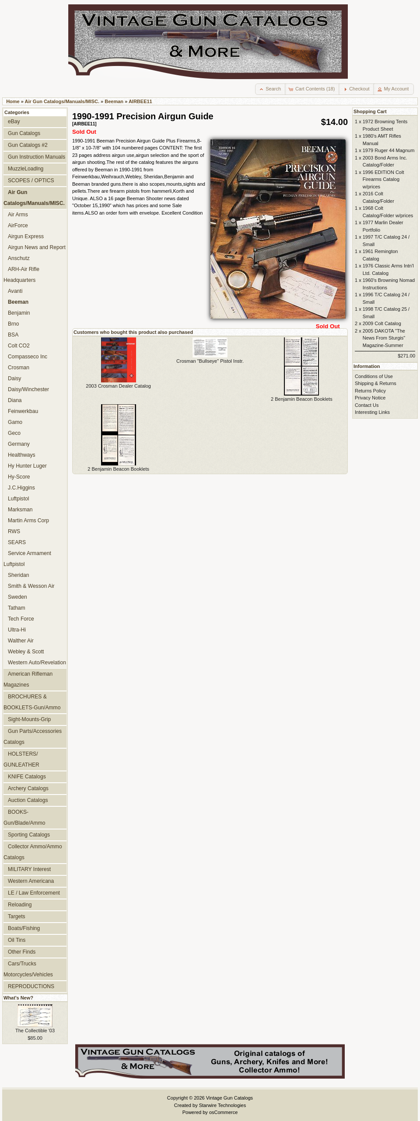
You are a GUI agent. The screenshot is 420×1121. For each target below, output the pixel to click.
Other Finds (21, 952)
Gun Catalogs (24, 133)
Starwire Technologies (222, 1105)
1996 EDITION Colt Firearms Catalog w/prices (383, 179)
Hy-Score (19, 477)
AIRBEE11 (140, 101)
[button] (270, 89)
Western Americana (31, 881)
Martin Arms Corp (28, 520)
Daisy (14, 378)
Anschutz (19, 258)
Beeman (114, 101)
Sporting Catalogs (29, 835)
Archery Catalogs (28, 788)
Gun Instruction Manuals (36, 157)
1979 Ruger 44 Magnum (389, 150)
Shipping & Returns (375, 383)
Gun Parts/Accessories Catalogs (33, 736)
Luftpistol (18, 499)
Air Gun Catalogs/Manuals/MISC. (62, 101)
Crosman (18, 367)
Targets (16, 916)
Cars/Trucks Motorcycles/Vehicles (28, 969)
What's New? (18, 997)
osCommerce (223, 1112)
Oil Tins (16, 940)
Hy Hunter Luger (27, 466)
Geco (14, 433)
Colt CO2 (19, 346)
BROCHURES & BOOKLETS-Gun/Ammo (32, 702)
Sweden (17, 597)
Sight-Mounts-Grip (29, 719)
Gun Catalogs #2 (28, 145)
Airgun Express (26, 236)
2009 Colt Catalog (382, 323)
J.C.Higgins (21, 488)
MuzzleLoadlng (25, 169)
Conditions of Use (374, 376)
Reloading (20, 905)
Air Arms (18, 215)
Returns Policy (370, 390)
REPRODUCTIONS (31, 986)
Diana (15, 400)
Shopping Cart (370, 111)
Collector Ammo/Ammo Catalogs (33, 852)
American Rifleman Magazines (28, 679)
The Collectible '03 (35, 1030)
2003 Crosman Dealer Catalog (118, 386)
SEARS (17, 542)
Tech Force (21, 619)
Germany (19, 444)
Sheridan (18, 575)
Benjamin (19, 313)
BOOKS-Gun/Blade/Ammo (24, 817)
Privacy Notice (370, 397)
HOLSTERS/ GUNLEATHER (21, 759)
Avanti (15, 291)
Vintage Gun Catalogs (229, 1097)
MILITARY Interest (29, 869)
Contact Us (366, 405)
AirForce (18, 225)
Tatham (16, 608)
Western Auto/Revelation (37, 662)
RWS (14, 531)
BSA (13, 335)
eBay (14, 121)
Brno (13, 324)
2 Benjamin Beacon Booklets (301, 399)
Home (13, 101)
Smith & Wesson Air (31, 586)
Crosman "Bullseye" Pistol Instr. (210, 361)
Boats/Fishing (24, 928)
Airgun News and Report (37, 247)
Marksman (20, 510)
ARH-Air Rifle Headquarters (21, 274)
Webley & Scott (26, 652)
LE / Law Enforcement (34, 893)
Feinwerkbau (23, 411)
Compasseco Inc (27, 357)
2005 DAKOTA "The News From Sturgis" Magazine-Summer (384, 338)
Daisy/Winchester (28, 389)
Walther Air (21, 641)
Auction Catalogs (28, 800)
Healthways (21, 455)
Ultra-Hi (17, 630)
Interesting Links (372, 412)
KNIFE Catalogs (27, 777)
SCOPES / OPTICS (31, 180)
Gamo (15, 422)
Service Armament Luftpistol (27, 558)
